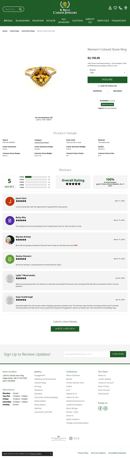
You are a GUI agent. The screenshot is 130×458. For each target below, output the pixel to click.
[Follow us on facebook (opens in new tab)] (100, 408)
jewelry (5, 31)
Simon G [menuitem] (69, 415)
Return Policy (103, 386)
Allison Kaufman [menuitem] (73, 375)
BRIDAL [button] (8, 21)
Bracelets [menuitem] (38, 393)
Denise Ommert (23, 256)
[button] (110, 7)
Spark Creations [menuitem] (72, 419)
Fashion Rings (14, 31)
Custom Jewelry (104, 379)
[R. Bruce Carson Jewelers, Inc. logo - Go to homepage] (65, 8)
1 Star (22, 187)
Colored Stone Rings (28, 31)
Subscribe (118, 354)
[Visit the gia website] (74, 438)
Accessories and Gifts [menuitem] (43, 412)
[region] (44, 75)
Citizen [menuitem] (69, 386)
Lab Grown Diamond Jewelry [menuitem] (46, 397)
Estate (50, 21)
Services (103, 21)
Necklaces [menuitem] (38, 390)
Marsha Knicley (23, 236)
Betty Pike (21, 217)
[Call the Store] (9, 381)
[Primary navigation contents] (65, 21)
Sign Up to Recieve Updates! (27, 354)
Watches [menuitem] (38, 408)
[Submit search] (21, 9)
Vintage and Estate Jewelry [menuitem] (77, 423)
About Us (90, 21)
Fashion (38, 21)
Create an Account (105, 382)
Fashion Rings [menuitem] (40, 382)
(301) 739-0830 (44, 120)
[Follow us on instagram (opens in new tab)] (105, 408)
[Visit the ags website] (59, 438)
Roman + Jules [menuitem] (72, 412)
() (49, 177)
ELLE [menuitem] (68, 390)
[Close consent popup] (51, 454)
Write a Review (65, 329)
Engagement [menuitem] (39, 375)
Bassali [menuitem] (69, 379)
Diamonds (23, 21)
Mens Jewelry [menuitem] (39, 404)
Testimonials (103, 393)
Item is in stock (107, 104)
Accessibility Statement (117, 453)
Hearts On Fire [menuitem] (72, 397)
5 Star (22, 177)
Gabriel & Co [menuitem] (71, 393)
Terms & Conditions (98, 453)
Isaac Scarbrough (24, 297)
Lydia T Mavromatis (25, 275)
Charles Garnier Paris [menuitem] (75, 382)
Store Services (104, 390)
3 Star (22, 182)
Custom (77, 21)
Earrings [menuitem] (38, 386)
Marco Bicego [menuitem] (72, 408)
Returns (117, 91)
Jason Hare (21, 198)
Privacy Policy (83, 453)
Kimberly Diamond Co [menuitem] (75, 401)
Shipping (97, 91)
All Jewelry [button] (64, 21)
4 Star (22, 179)
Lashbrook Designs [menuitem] (74, 404)
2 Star (22, 185)
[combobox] (10, 9)
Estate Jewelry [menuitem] (40, 401)
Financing (119, 21)
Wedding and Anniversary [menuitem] (45, 379)
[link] (120, 7)
